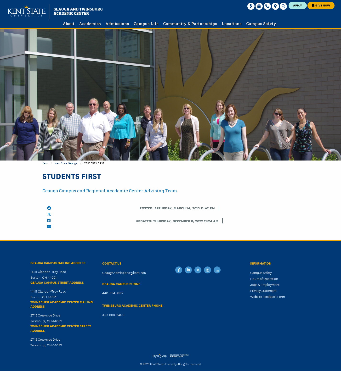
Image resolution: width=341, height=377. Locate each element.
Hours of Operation (264, 278)
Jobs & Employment (264, 284)
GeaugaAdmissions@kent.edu (124, 272)
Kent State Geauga (66, 163)
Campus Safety (261, 272)
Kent (45, 163)
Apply (297, 5)
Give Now (321, 5)
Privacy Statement (263, 290)
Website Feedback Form (267, 296)
